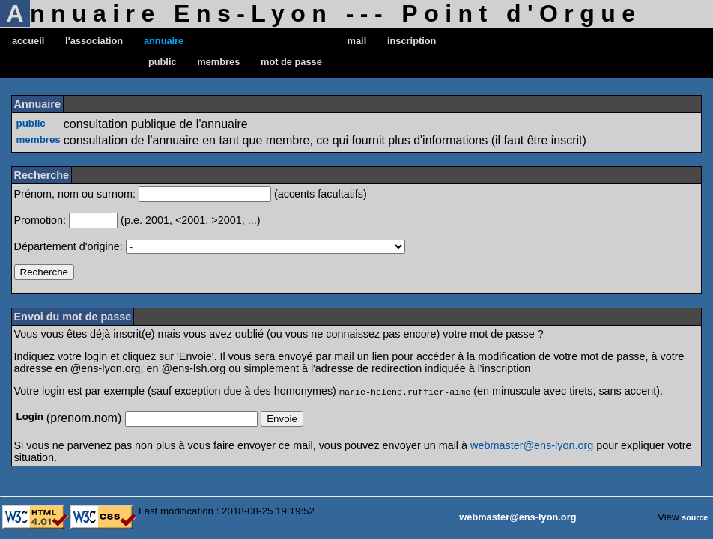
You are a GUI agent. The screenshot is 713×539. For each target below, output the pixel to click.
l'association (94, 40)
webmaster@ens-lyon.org (531, 445)
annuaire (163, 40)
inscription (411, 40)
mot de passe (291, 61)
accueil (28, 40)
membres (218, 61)
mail (357, 40)
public (162, 61)
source (695, 516)
